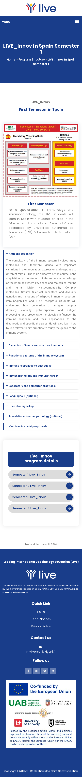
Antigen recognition (21, 253)
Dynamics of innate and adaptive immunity (36, 345)
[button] (41, 253)
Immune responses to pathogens (30, 365)
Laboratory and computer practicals (32, 386)
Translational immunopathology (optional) (35, 416)
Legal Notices (41, 619)
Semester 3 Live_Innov (42, 497)
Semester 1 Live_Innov (42, 474)
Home (11, 60)
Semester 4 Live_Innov (42, 508)
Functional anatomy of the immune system (36, 355)
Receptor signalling (21, 406)
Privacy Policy (41, 626)
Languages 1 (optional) (23, 396)
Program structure (31, 60)
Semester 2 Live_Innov (42, 486)
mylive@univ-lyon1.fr (41, 652)
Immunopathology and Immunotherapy (33, 375)
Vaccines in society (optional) (28, 426)
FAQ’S (41, 612)
